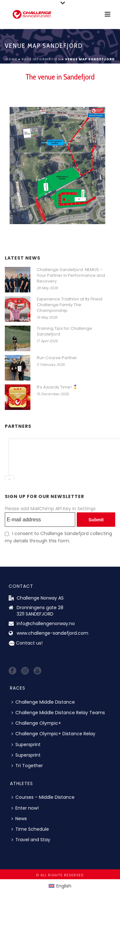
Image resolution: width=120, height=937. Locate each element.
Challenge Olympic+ (36, 723)
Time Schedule (30, 829)
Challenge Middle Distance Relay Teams (58, 712)
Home (11, 59)
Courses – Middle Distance (43, 797)
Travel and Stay (31, 839)
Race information (41, 59)
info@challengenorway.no (46, 623)
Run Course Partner (57, 358)
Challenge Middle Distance (43, 702)
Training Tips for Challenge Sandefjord (64, 331)
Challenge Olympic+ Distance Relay (53, 733)
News (19, 818)
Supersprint (26, 744)
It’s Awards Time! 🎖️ (57, 387)
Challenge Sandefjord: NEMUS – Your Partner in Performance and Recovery (71, 275)
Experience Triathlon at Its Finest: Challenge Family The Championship (70, 305)
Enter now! (25, 808)
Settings (86, 508)
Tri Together (27, 765)
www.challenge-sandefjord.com (52, 633)
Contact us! (29, 643)
